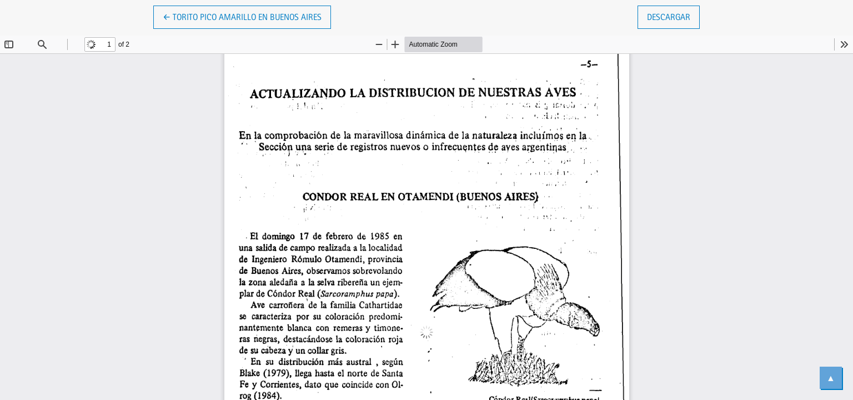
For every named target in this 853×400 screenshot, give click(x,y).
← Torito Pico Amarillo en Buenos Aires (242, 16)
